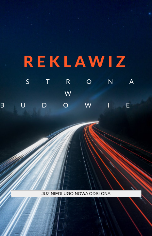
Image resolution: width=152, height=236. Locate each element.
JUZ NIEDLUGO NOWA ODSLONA (76, 193)
